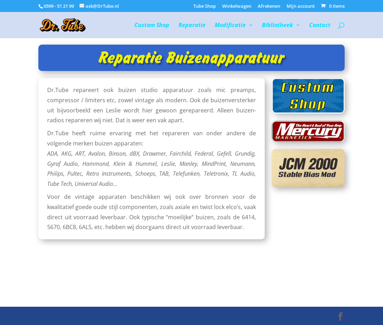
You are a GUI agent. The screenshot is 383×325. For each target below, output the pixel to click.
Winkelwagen (236, 6)
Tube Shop (204, 6)
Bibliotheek (277, 25)
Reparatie (192, 25)
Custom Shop (151, 25)
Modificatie (230, 25)
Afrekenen (269, 6)
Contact (320, 25)
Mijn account (301, 6)
